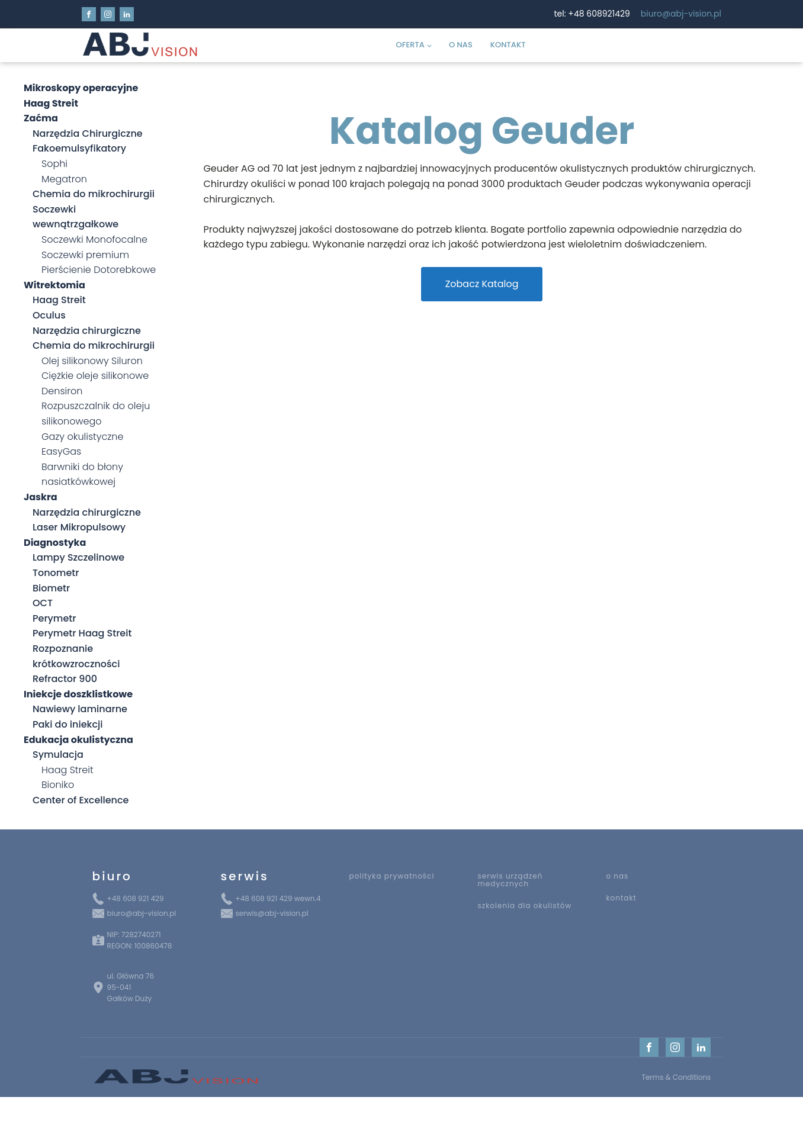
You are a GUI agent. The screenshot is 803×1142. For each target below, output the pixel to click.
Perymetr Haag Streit (82, 633)
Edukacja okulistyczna (78, 740)
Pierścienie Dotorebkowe (98, 269)
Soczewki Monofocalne (94, 239)
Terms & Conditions (676, 1077)
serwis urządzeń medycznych (509, 879)
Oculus (49, 315)
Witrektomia (54, 285)
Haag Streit (59, 300)
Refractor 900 (65, 679)
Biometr (51, 588)
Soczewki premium (85, 255)
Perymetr (54, 618)
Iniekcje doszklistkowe (78, 694)
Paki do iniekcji (67, 724)
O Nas (461, 44)
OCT (43, 603)
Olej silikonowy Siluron (92, 361)
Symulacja (58, 754)
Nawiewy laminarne (80, 709)
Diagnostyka (55, 542)
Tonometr (56, 573)
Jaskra (40, 497)
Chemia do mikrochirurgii (94, 194)
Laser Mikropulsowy (79, 527)
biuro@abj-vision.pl (681, 14)
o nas (617, 876)
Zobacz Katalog (482, 284)
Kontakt (508, 44)
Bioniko (57, 785)
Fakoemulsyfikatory (79, 148)
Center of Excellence (81, 800)
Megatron (64, 179)
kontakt (621, 898)
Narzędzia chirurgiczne (87, 330)
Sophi (54, 164)
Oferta (410, 44)
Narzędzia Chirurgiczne (88, 133)
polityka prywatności (392, 876)
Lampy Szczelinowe (78, 557)
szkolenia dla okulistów (524, 905)
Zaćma (41, 118)
